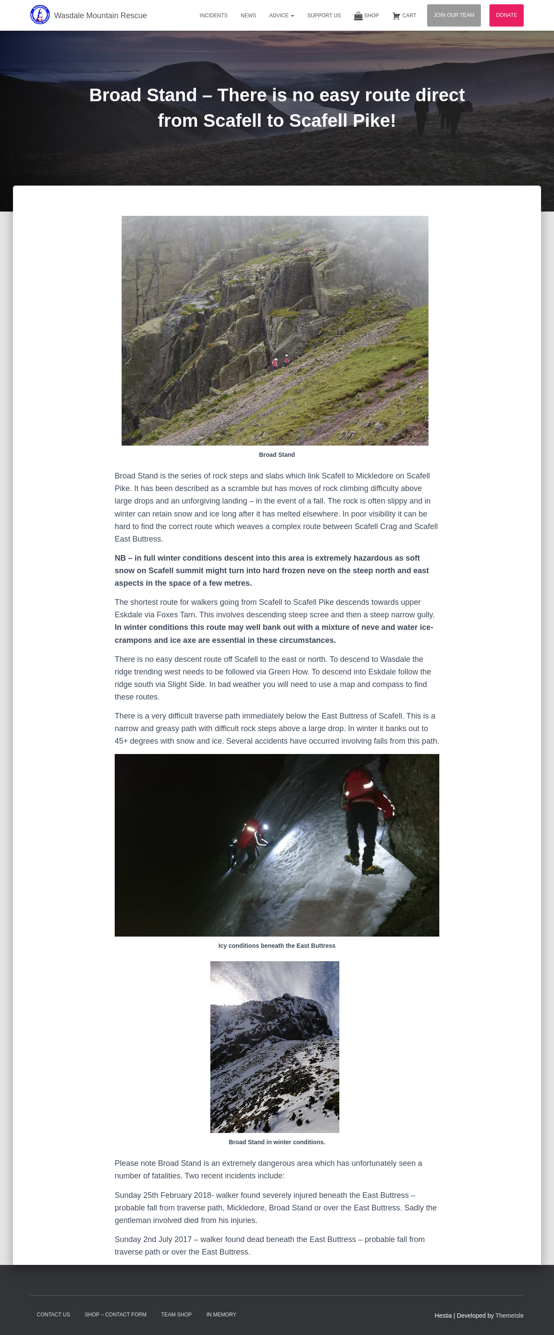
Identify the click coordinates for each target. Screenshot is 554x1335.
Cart (404, 16)
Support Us (324, 16)
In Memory (221, 1315)
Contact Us (53, 1315)
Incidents (214, 16)
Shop (366, 16)
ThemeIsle (510, 1315)
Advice (281, 16)
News (248, 16)
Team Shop (176, 1315)
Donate (506, 15)
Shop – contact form (116, 1315)
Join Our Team (454, 15)
